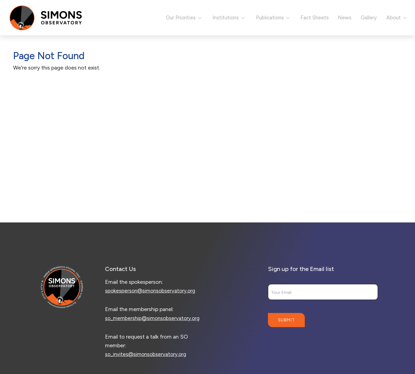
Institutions (215, 17)
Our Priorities (166, 17)
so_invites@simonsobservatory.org (147, 363)
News (340, 17)
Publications (264, 17)
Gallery (364, 17)
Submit (286, 319)
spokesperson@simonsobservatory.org (151, 290)
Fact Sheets (308, 17)
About (395, 17)
